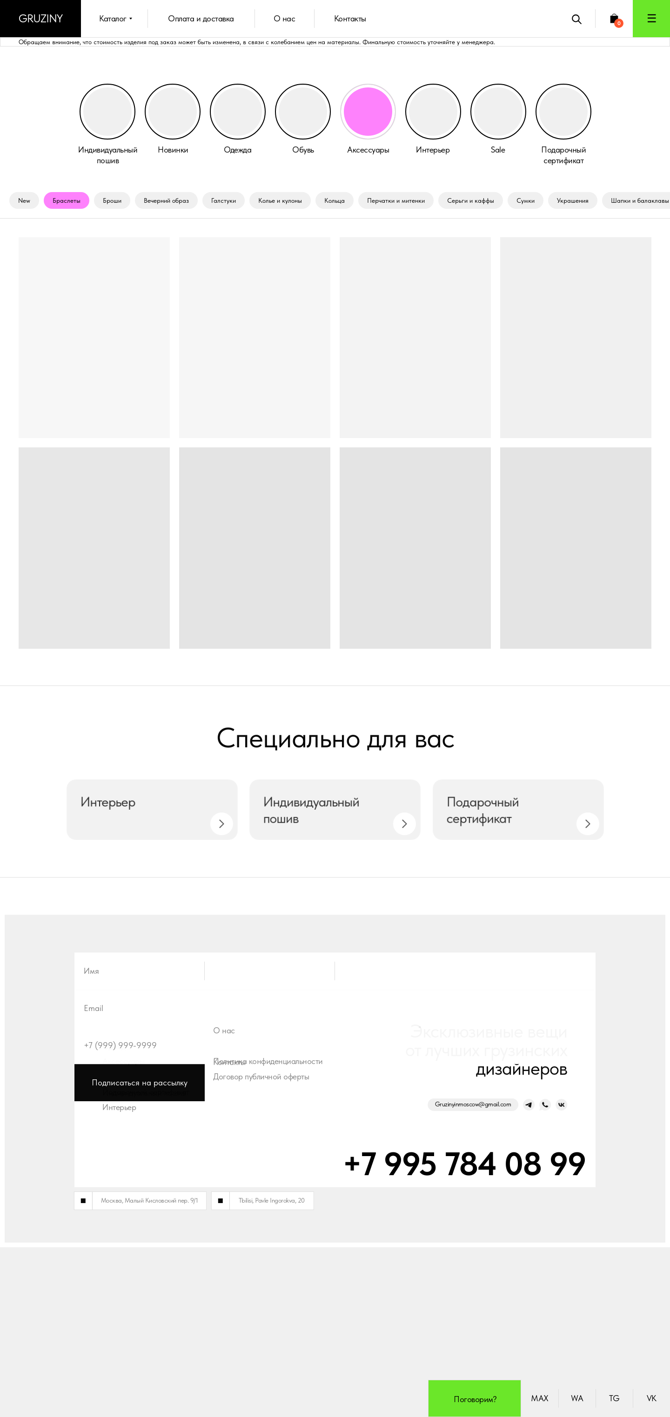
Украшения (573, 200)
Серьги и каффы (470, 200)
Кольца (334, 200)
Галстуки (223, 200)
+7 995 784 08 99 (421, 1333)
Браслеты (66, 200)
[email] (335, 1206)
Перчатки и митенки (396, 200)
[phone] (335, 1244)
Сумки (525, 200)
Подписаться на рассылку (140, 1281)
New (24, 200)
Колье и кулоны (280, 200)
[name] (335, 1169)
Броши (112, 200)
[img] (238, 112)
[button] (651, 18)
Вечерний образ (166, 200)
